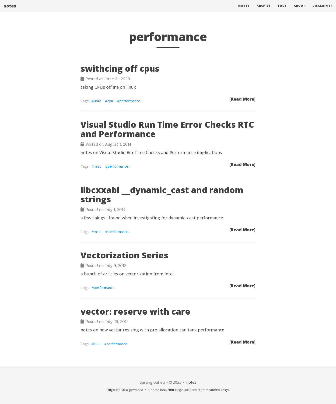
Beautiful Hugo (171, 390)
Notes (244, 10)
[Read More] (242, 99)
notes (10, 10)
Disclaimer (322, 10)
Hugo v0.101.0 (117, 390)
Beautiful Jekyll (218, 390)
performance (129, 100)
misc (97, 166)
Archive (264, 10)
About (299, 10)
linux (97, 100)
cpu (110, 100)
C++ (97, 343)
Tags (282, 10)
